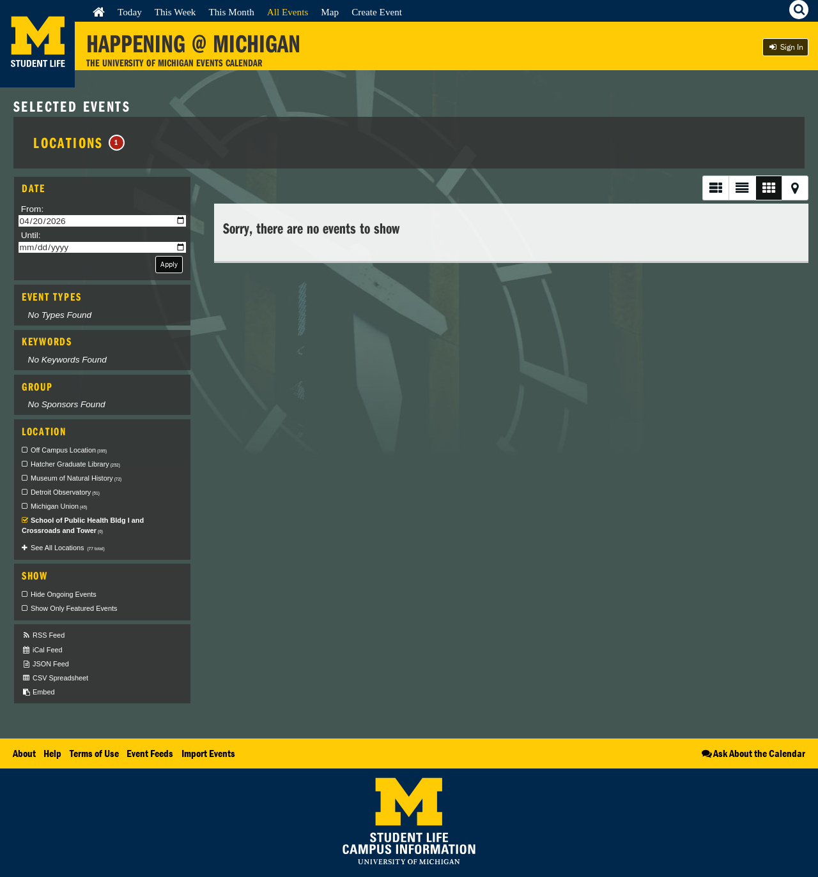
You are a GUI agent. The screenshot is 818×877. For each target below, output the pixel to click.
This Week (175, 11)
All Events (288, 11)
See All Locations (68, 547)
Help (52, 753)
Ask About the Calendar (752, 753)
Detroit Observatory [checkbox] (65, 492)
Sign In (785, 46)
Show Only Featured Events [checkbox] (74, 608)
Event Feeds (150, 753)
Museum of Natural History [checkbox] (76, 478)
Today (130, 11)
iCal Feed (42, 650)
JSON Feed (45, 664)
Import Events (208, 753)
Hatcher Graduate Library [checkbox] (75, 464)
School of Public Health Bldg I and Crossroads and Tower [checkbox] (83, 525)
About (24, 753)
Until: (31, 235)
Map (330, 11)
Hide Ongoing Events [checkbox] (63, 594)
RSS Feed (43, 635)
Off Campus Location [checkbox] (69, 450)
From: (32, 209)
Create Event (376, 11)
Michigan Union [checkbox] (59, 506)
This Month (231, 11)
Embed (38, 692)
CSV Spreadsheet (55, 678)
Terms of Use (94, 753)
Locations (79, 142)
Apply (169, 264)
